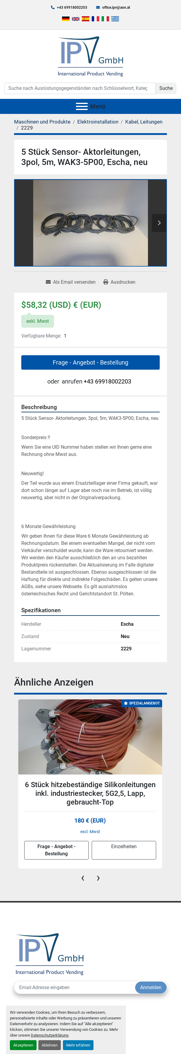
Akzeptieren (23, 1045)
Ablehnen (50, 1045)
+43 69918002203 (72, 7)
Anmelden (151, 987)
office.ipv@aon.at (116, 7)
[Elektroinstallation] (97, 122)
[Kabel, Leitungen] (143, 122)
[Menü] (82, 106)
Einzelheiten (124, 846)
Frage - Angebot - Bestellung (90, 362)
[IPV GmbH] (49, 953)
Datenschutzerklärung (49, 1035)
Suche (166, 88)
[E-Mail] (74, 988)
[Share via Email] (70, 282)
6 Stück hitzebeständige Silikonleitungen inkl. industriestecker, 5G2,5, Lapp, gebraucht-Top (90, 793)
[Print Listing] (119, 282)
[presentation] (83, 878)
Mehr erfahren (78, 1045)
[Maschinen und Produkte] (42, 122)
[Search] (80, 88)
